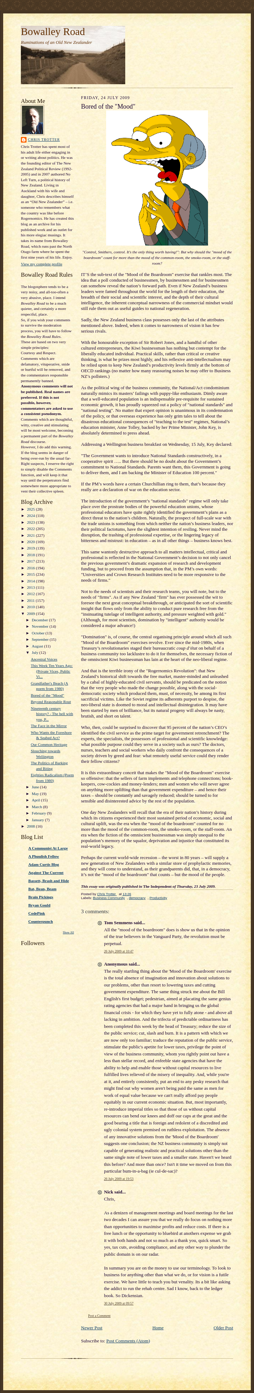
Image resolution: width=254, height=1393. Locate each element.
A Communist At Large (48, 848)
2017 (31, 561)
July (35, 652)
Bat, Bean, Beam (42, 889)
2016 (31, 568)
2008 (31, 826)
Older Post (223, 1327)
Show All (68, 932)
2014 (31, 581)
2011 (31, 600)
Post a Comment (99, 1316)
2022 (31, 528)
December (40, 620)
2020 (31, 542)
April (36, 800)
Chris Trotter (44, 140)
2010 (31, 607)
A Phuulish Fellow (43, 856)
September (41, 639)
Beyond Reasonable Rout (51, 702)
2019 (31, 548)
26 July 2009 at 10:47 (118, 951)
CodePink (36, 913)
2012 (31, 594)
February (39, 813)
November (41, 626)
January (38, 820)
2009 (31, 613)
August (38, 646)
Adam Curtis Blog (43, 864)
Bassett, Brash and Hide (48, 881)
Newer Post (91, 1327)
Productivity (158, 898)
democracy (137, 898)
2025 (31, 509)
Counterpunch (40, 921)
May (36, 794)
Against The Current (46, 872)
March (37, 807)
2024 (31, 515)
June (36, 787)
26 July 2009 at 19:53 (118, 1179)
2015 (31, 574)
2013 (31, 587)
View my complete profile (41, 264)
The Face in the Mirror (49, 726)
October (39, 633)
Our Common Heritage (49, 744)
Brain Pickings (40, 897)
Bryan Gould (39, 905)
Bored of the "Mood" (47, 695)
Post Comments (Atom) (128, 1340)
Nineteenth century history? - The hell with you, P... (52, 713)
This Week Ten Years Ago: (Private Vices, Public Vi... (52, 671)
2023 (31, 522)
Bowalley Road (53, 31)
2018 (31, 555)
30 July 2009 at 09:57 (118, 1303)
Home (158, 1327)
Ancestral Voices (44, 659)
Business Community (109, 898)
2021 (31, 535)
